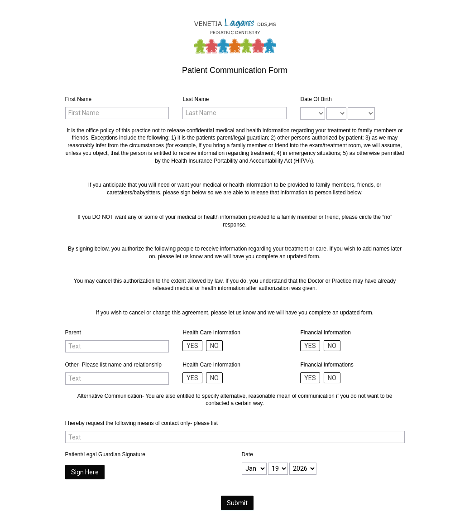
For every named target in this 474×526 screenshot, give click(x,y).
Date (247, 454)
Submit (237, 503)
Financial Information (325, 332)
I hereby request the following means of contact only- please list (141, 423)
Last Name (195, 99)
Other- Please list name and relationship (113, 365)
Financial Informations (326, 365)
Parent (73, 332)
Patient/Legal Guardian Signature (105, 454)
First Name (78, 99)
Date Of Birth (315, 99)
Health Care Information (211, 332)
